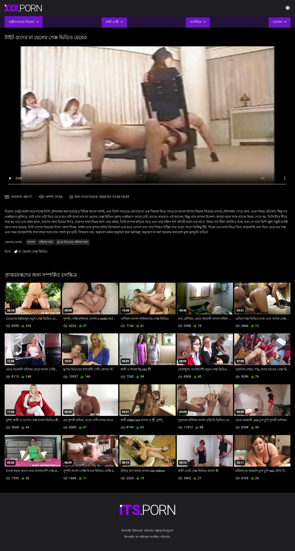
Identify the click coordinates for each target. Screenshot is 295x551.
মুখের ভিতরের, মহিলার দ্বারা (72, 242)
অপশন (31, 242)
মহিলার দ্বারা (46, 242)
